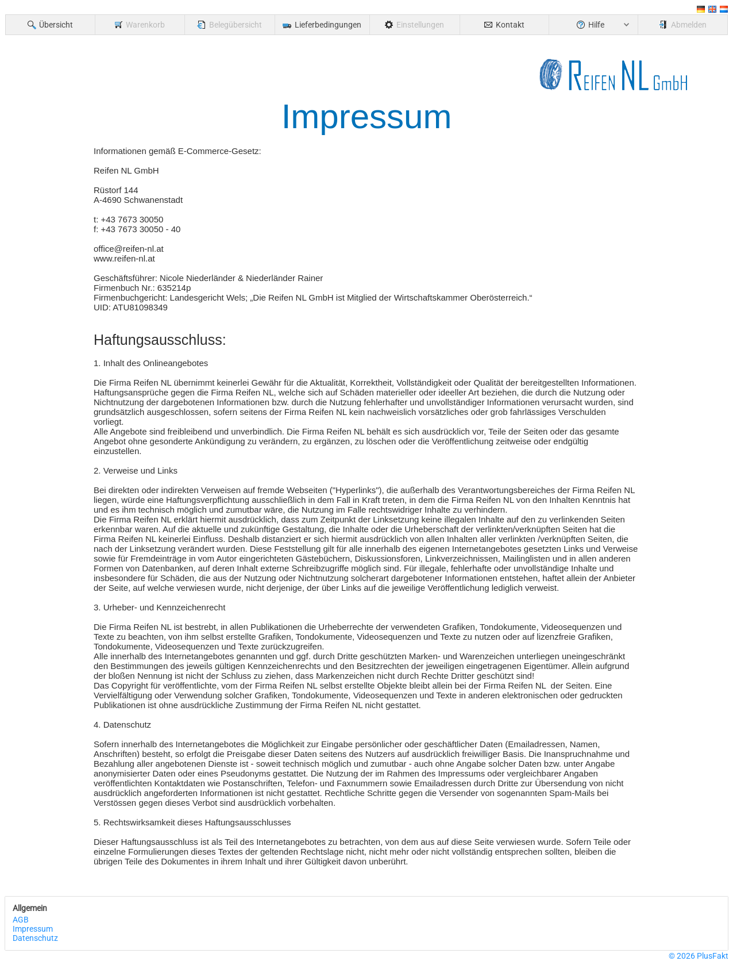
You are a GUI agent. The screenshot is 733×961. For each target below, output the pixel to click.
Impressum (33, 928)
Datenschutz (35, 938)
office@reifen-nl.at (129, 248)
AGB (21, 919)
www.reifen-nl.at (124, 258)
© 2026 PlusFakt (698, 955)
